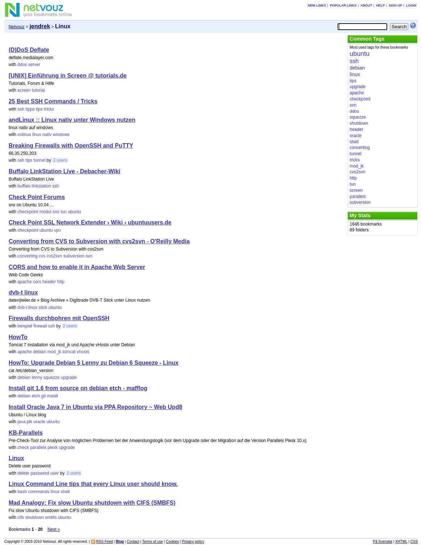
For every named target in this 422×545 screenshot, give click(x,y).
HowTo (18, 337)
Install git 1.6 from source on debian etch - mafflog (78, 388)
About (366, 5)
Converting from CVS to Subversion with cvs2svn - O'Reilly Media (99, 241)
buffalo (23, 186)
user (54, 473)
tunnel (39, 160)
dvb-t (22, 307)
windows (61, 134)
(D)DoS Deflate (29, 50)
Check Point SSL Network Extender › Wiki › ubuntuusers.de (90, 222)
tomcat (68, 351)
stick (42, 307)
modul (45, 211)
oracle (39, 421)
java (21, 421)
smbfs (51, 517)
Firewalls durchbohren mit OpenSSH (59, 318)
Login (411, 5)
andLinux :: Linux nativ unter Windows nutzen (72, 120)
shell (65, 491)
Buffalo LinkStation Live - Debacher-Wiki (64, 171)
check (23, 447)
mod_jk (54, 351)
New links (317, 5)
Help (380, 5)
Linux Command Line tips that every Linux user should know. (93, 484)
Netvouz (17, 26)
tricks (49, 109)
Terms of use (152, 542)
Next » (53, 529)
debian (39, 351)
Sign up (395, 5)
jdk (29, 421)
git (43, 396)
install (52, 396)
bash (22, 491)
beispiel (24, 326)
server (34, 64)
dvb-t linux (23, 292)
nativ (46, 134)
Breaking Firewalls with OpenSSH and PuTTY (71, 146)
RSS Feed (104, 542)
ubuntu (74, 211)
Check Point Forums (37, 197)
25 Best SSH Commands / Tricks (53, 101)
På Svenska (382, 542)
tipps (29, 109)
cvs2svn (54, 256)
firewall (40, 326)
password (39, 473)
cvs (42, 256)
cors (37, 281)
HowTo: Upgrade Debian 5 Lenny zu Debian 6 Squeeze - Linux (94, 363)
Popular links (343, 5)
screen (23, 90)
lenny (37, 377)
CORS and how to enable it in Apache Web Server (77, 267)
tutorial (38, 90)
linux (36, 134)
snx (56, 211)
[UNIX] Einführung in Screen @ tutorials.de (68, 76)
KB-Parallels (26, 433)
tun (63, 211)
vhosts (83, 351)
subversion (73, 256)
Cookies (172, 542)
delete (23, 473)
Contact (133, 542)
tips (39, 109)
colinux (24, 134)
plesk (52, 447)
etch (36, 396)
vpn (57, 230)
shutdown (34, 517)
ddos (22, 64)
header (49, 281)
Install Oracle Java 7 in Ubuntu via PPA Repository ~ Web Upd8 (95, 407)
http (60, 281)
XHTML (401, 542)
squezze (51, 377)
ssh (20, 109)
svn (88, 256)
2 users (60, 160)
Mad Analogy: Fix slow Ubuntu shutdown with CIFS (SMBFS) (92, 503)
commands (39, 491)
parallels (38, 447)
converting (27, 256)
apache (24, 281)
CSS (414, 542)
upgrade (69, 377)
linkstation (41, 186)
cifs (20, 517)
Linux (16, 458)
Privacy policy (193, 542)
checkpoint (27, 211)
